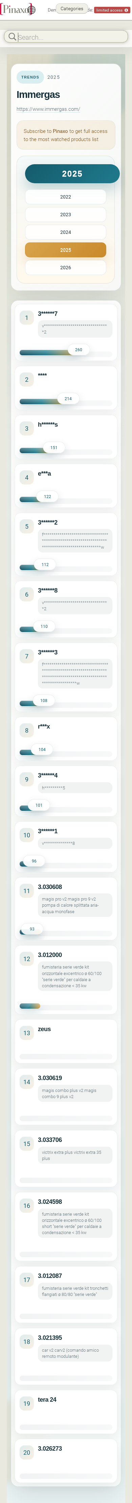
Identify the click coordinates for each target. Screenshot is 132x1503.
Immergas (38, 94)
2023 (65, 214)
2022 (65, 196)
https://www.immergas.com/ (48, 108)
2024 (65, 232)
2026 (65, 267)
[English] (31, 10)
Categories (72, 8)
